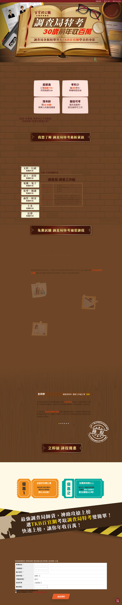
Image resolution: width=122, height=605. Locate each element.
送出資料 (61, 597)
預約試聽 (117, 601)
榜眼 (87, 394)
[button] (59, 423)
